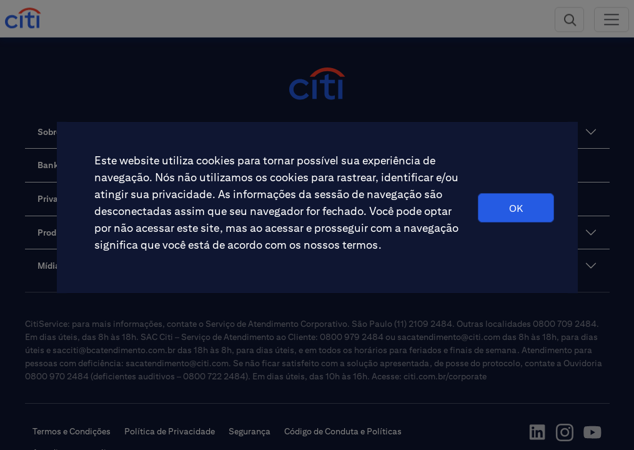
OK (516, 208)
